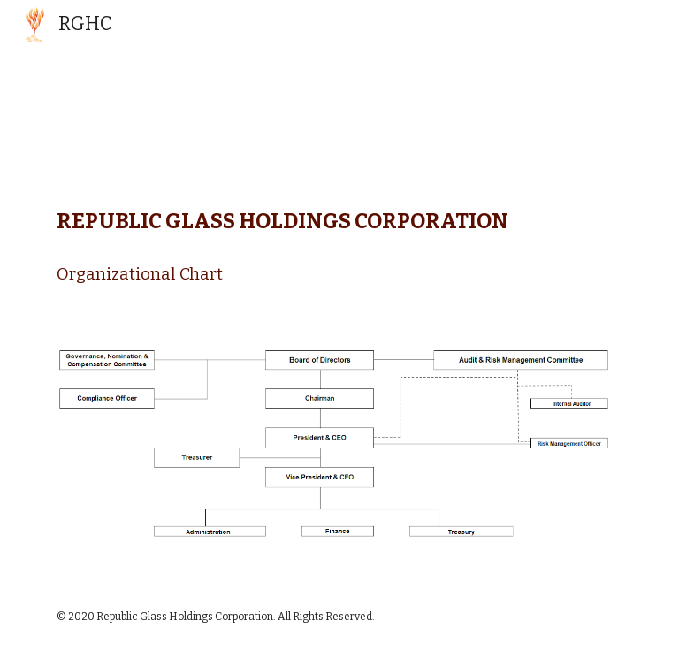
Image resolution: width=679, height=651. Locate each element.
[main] (339, 240)
